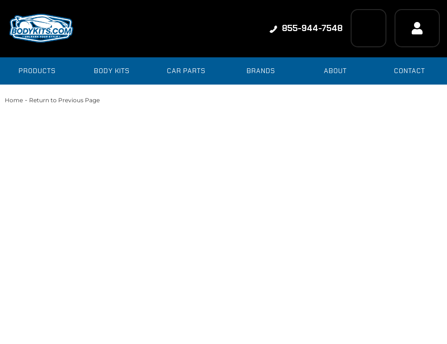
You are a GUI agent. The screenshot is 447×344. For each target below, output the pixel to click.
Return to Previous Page (64, 100)
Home (14, 100)
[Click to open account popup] (417, 28)
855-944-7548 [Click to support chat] (306, 28)
